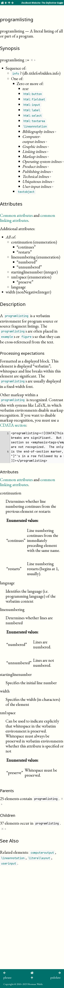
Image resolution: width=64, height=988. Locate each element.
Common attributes (16, 215)
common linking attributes (27, 218)
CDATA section (13, 425)
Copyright (8, 984)
